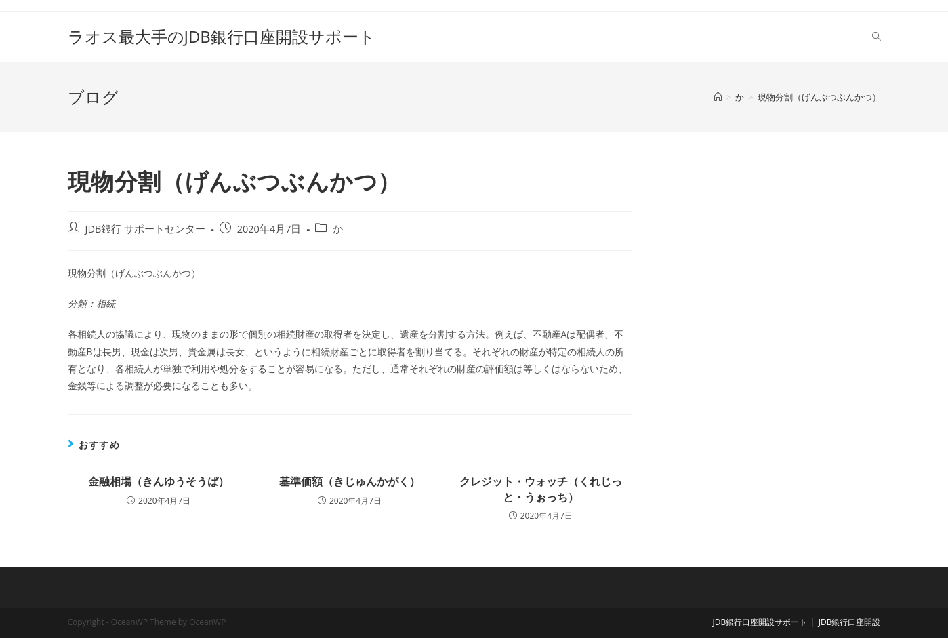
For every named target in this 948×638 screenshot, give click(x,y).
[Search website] (876, 37)
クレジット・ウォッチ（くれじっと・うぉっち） (540, 489)
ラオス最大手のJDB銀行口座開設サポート (221, 36)
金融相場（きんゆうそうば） (158, 481)
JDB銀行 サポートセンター (145, 228)
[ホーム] (718, 97)
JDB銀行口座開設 (850, 622)
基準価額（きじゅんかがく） (349, 481)
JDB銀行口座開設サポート (760, 622)
